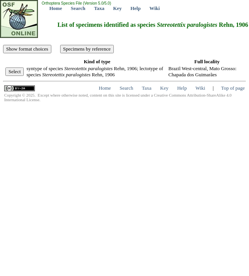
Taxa (99, 8)
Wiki (154, 8)
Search (78, 8)
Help (135, 8)
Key (117, 8)
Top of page (233, 88)
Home (55, 8)
